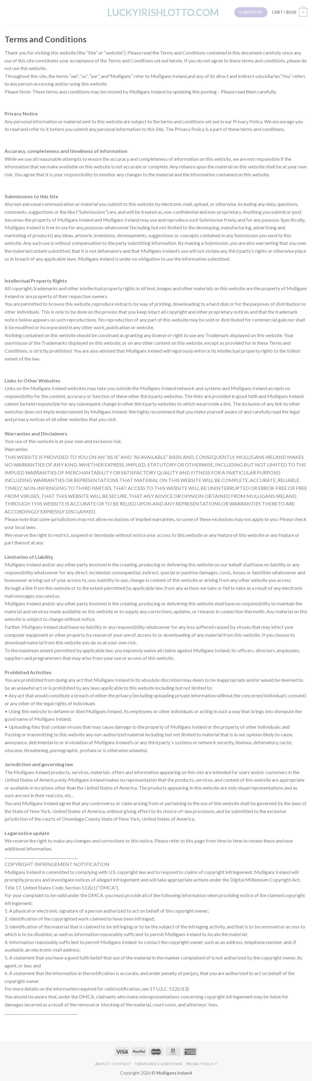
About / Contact (113, 1064)
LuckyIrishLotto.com (156, 12)
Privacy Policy (201, 1064)
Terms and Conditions (158, 1064)
